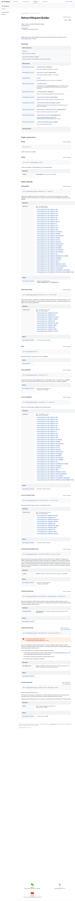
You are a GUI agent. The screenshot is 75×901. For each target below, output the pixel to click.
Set (48, 122)
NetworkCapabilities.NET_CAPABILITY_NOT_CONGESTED (50, 249)
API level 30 (68, 370)
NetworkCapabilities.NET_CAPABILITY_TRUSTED (48, 237)
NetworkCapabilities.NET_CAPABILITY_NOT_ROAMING (49, 245)
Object (27, 25)
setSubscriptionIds (41, 122)
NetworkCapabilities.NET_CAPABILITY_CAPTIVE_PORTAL (50, 243)
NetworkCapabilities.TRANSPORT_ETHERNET (47, 319)
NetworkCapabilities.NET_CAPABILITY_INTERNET (48, 233)
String (49, 115)
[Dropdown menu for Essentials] (19, 1)
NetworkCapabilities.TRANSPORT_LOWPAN (47, 325)
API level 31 (69, 157)
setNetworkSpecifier (42, 109)
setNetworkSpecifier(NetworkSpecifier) (47, 118)
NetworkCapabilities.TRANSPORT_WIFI (46, 315)
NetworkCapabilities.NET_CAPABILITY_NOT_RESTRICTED (50, 235)
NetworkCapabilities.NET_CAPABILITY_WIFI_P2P (48, 221)
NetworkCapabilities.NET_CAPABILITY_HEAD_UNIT (49, 260)
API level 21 (69, 17)
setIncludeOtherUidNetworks (44, 102)
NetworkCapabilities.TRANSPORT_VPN (46, 321)
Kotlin (65, 20)
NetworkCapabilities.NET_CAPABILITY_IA (47, 223)
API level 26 (68, 591)
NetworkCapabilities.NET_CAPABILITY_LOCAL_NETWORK (50, 268)
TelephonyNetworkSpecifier (61, 652)
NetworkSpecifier (52, 109)
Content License (54, 724)
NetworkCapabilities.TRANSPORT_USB (46, 327)
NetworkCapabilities (26, 38)
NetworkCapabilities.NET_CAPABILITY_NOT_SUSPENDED (50, 252)
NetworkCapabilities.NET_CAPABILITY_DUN (47, 213)
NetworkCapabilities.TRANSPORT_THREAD (47, 329)
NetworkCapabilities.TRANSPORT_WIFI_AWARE (47, 323)
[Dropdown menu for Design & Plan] (30, 1)
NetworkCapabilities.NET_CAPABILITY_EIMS (47, 229)
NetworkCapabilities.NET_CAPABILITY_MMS (47, 209)
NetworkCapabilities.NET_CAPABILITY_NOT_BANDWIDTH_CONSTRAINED (53, 270)
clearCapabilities (41, 83)
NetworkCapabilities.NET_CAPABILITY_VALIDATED (49, 241)
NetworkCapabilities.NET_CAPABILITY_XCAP (47, 227)
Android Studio (69, 1)
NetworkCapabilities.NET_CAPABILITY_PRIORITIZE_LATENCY (51, 264)
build (38, 78)
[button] (8, 14)
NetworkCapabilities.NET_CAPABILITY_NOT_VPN (48, 239)
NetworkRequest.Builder (28, 67)
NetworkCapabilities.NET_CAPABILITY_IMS (47, 217)
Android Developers (25, 13)
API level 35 (68, 682)
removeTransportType (42, 97)
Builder (24, 51)
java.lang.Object (24, 28)
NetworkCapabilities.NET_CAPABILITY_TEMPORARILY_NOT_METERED (52, 256)
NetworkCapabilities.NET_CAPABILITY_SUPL (47, 211)
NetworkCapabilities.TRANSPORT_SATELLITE (47, 331)
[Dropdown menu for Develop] (39, 1)
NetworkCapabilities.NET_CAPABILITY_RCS (47, 225)
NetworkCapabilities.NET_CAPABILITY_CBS (47, 219)
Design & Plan (26, 1)
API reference (5, 6)
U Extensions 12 (68, 684)
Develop (31, 13)
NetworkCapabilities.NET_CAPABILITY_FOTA (47, 215)
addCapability (40, 67)
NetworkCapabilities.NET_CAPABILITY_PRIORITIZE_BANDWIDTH (52, 266)
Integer (51, 122)
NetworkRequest (36, 37)
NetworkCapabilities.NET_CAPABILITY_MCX (47, 254)
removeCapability (41, 91)
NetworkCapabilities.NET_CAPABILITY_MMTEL (48, 262)
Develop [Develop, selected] (35, 1)
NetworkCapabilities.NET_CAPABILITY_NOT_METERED (49, 231)
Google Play (45, 1)
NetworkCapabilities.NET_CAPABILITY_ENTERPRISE (49, 258)
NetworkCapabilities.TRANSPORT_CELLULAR (47, 313)
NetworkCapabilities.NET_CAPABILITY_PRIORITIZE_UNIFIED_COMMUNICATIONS (55, 272)
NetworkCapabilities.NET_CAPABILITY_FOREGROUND (49, 247)
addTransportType (41, 72)
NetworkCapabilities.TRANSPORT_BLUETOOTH (47, 317)
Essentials (15, 1)
